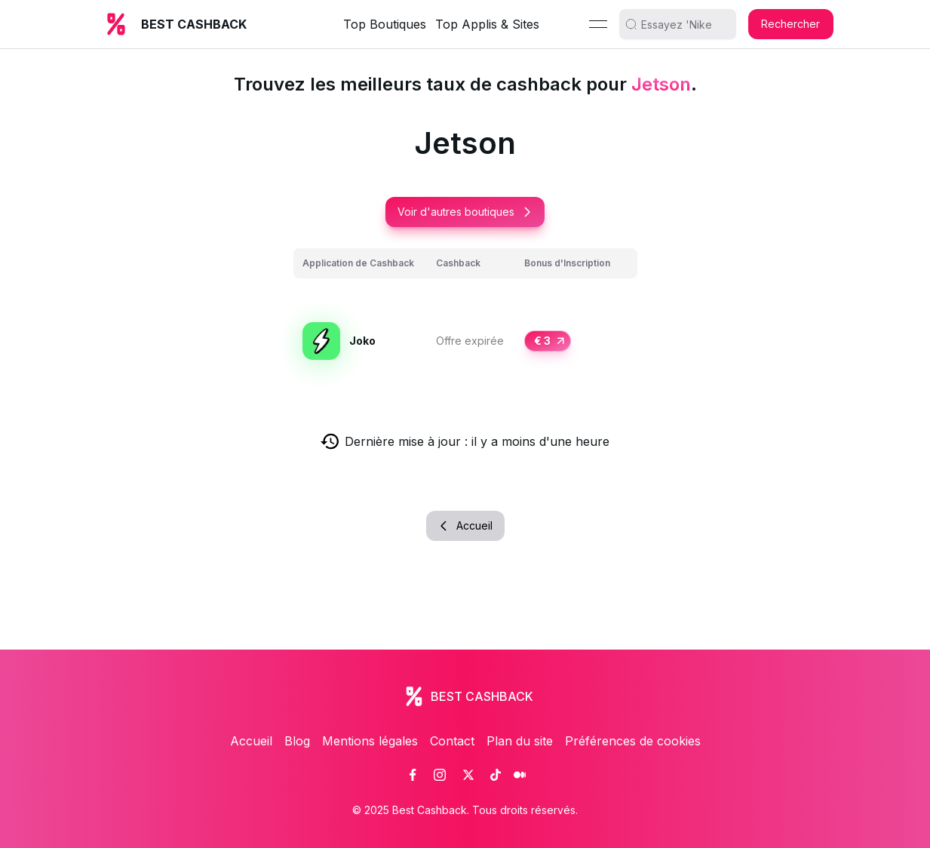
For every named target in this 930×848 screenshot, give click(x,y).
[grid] (465, 323)
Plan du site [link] (519, 740)
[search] (683, 24)
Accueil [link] (251, 740)
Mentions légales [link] (370, 740)
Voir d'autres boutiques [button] (465, 211)
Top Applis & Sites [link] (487, 24)
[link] (412, 775)
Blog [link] (297, 740)
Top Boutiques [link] (384, 24)
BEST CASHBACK (194, 24)
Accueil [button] (465, 525)
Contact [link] (452, 740)
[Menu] (598, 24)
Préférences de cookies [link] (633, 740)
